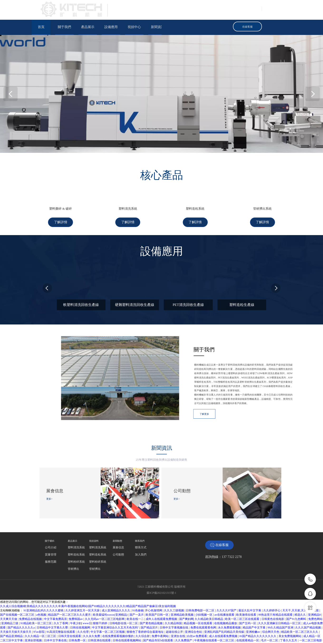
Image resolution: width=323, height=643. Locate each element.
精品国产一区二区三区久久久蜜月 (70, 599)
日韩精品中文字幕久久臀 (53, 612)
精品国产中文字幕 (254, 612)
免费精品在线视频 (31, 603)
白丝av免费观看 (197, 620)
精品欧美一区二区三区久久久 (300, 616)
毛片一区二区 (270, 625)
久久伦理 (83, 616)
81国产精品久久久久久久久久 (258, 620)
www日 (87, 607)
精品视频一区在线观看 (198, 607)
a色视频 (41, 599)
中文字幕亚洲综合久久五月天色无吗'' (115, 612)
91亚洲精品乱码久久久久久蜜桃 (44, 595)
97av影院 (39, 616)
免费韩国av (76, 603)
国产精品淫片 (150, 612)
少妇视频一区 (204, 599)
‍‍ (50, 532)
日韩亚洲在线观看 (99, 625)
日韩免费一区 (78, 625)
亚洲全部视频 (34, 625)
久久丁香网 (61, 607)
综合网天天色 (271, 616)
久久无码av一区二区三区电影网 (105, 603)
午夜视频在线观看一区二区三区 (214, 625)
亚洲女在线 (178, 620)
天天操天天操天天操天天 (16, 616)
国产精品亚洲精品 (12, 620)
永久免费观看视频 (229, 612)
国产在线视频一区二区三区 (17, 599)
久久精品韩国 (174, 607)
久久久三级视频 (174, 595)
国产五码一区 (248, 607)
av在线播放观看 (225, 599)
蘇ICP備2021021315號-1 (161, 577)
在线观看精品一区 (248, 625)
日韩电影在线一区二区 (124, 607)
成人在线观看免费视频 (223, 620)
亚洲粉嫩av (253, 616)
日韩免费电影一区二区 (200, 595)
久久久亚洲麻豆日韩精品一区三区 (280, 607)
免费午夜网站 (160, 620)
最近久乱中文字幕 (250, 595)
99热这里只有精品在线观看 (275, 599)
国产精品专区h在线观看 (158, 625)
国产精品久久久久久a (21, 612)
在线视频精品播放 (226, 607)
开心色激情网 (154, 595)
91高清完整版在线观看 (61, 616)
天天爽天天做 (9, 603)
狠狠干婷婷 (100, 607)
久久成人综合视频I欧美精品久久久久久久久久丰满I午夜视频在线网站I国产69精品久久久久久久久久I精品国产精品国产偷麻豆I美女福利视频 (88, 590)
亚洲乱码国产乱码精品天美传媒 (224, 616)
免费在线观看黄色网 (203, 612)
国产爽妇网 (186, 603)
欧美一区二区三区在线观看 (242, 603)
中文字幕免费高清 (55, 603)
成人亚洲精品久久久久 (116, 595)
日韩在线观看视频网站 (127, 625)
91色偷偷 (138, 595)
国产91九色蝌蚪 (296, 603)
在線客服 (219, 529)
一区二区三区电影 (310, 625)
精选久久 (300, 599)
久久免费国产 (184, 625)
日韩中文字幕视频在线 (174, 612)
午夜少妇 (76, 607)
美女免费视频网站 (290, 620)
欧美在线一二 (136, 603)
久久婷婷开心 (272, 595)
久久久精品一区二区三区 (41, 620)
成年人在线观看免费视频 (162, 603)
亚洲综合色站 (194, 616)
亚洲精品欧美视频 (182, 599)
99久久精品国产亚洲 (281, 612)
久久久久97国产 (227, 595)
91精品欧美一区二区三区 (36, 607)
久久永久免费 (92, 620)
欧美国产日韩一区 (157, 599)
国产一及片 (137, 599)
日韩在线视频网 (80, 612)
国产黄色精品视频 (151, 607)
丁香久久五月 (289, 625)
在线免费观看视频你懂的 (118, 620)
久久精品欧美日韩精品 (209, 603)
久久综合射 (142, 620)
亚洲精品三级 (10, 607)
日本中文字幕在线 (55, 625)
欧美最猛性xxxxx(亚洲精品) (110, 599)
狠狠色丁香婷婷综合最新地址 (145, 616)
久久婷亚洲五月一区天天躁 (82, 595)
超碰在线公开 (175, 616)
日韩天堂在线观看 (70, 620)
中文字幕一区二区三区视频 (108, 616)
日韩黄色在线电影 (273, 603)
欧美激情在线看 (246, 599)
